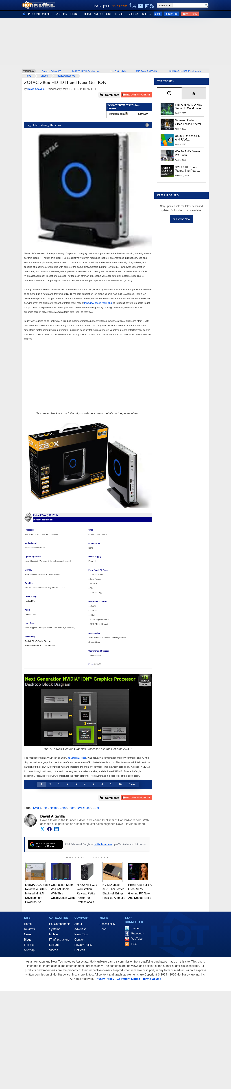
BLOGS (146, 14)
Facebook (137, 933)
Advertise (80, 929)
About (78, 923)
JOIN (106, 6)
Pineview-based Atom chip (98, 303)
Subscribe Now (181, 219)
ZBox (96, 807)
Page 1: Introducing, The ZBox (89, 125)
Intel (45, 807)
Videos (44, 76)
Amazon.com (117, 113)
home (28, 76)
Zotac (63, 807)
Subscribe (171, 13)
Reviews (29, 929)
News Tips (81, 934)
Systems (54, 929)
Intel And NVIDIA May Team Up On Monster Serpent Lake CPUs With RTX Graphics (188, 106)
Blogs (27, 939)
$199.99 (143, 113)
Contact (79, 939)
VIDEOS (133, 14)
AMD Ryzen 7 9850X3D (146, 71)
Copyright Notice (128, 978)
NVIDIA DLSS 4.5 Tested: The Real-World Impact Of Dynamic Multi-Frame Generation (188, 169)
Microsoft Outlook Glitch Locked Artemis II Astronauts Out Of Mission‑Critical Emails (189, 122)
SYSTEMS (61, 14)
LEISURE (120, 14)
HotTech (79, 950)
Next (132, 784)
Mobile (53, 934)
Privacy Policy (83, 944)
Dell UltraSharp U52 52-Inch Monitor (185, 71)
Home (28, 923)
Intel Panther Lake (118, 71)
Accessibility (107, 923)
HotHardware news (103, 844)
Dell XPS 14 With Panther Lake (86, 71)
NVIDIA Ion (84, 807)
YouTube (137, 938)
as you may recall (77, 757)
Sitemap (29, 950)
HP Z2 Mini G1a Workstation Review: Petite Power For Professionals (87, 893)
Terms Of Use (152, 978)
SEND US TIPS (119, 6)
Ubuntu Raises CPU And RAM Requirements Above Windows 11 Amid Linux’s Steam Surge (188, 138)
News (27, 934)
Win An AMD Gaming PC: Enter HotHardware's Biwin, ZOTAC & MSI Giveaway (188, 153)
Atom (72, 807)
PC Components (59, 923)
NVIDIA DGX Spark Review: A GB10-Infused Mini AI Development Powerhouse (37, 893)
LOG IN (97, 6)
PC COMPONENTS (40, 14)
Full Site (29, 944)
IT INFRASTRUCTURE (97, 14)
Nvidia (37, 807)
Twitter (135, 928)
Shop (157, 13)
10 (120, 784)
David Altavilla (52, 816)
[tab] (169, 93)
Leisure (54, 944)
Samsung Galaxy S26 (51, 71)
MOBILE (75, 14)
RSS (134, 943)
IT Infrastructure (59, 939)
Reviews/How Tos (66, 76)
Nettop (54, 807)
